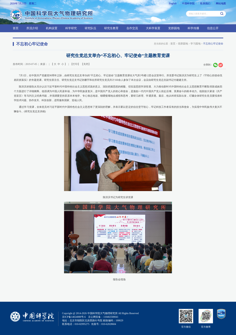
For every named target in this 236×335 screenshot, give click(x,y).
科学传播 (193, 28)
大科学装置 (153, 28)
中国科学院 (188, 3)
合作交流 (132, 28)
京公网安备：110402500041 (103, 317)
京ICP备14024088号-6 (74, 317)
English (172, 3)
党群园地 (174, 28)
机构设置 (51, 28)
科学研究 (71, 28)
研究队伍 (90, 28)
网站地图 (221, 3)
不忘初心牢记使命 (213, 43)
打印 (75, 64)
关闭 (85, 64)
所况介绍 (32, 28)
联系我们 (205, 3)
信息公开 (213, 28)
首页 (16, 28)
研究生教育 (111, 28)
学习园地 (195, 43)
